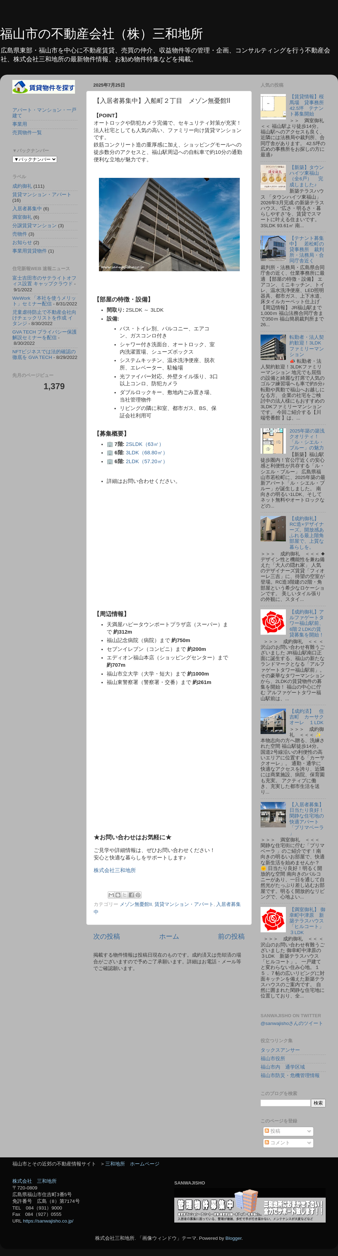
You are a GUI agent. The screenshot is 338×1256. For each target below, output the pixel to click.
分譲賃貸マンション (34, 225)
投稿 (272, 1131)
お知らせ (22, 242)
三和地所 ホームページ (132, 1164)
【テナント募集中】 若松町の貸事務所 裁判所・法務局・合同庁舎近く (306, 250)
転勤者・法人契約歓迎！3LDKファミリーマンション (306, 346)
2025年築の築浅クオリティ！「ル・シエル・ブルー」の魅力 (307, 439)
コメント (277, 1142)
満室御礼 (22, 217)
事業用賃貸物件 (29, 251)
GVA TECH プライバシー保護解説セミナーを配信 (44, 334)
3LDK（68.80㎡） (147, 452)
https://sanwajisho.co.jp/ (48, 1221)
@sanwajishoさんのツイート (292, 1023)
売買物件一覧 (27, 132)
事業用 (19, 124)
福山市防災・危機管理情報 (290, 1075)
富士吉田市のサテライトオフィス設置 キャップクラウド (44, 280)
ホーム (169, 936)
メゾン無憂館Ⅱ (136, 904)
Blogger (233, 1238)
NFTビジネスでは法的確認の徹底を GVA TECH (44, 354)
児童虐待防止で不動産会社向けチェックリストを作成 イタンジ (44, 318)
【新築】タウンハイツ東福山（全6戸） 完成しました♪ (306, 176)
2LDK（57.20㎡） (147, 461)
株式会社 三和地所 (34, 1181)
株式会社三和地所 (115, 870)
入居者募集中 (27, 208)
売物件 (19, 234)
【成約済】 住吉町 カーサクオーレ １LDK (306, 717)
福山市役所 (273, 1058)
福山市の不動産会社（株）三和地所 (101, 33)
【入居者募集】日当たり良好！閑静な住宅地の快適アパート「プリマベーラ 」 (306, 819)
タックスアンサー (280, 1050)
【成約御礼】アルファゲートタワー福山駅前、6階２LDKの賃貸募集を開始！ (306, 623)
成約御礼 (22, 186)
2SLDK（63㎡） (145, 444)
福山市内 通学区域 (283, 1067)
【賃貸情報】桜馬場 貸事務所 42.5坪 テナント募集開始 (309, 105)
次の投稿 (106, 936)
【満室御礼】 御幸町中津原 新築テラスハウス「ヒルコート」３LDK (307, 921)
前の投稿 (231, 936)
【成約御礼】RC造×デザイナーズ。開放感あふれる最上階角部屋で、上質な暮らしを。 (306, 533)
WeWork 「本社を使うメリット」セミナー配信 (44, 301)
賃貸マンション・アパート (184, 904)
